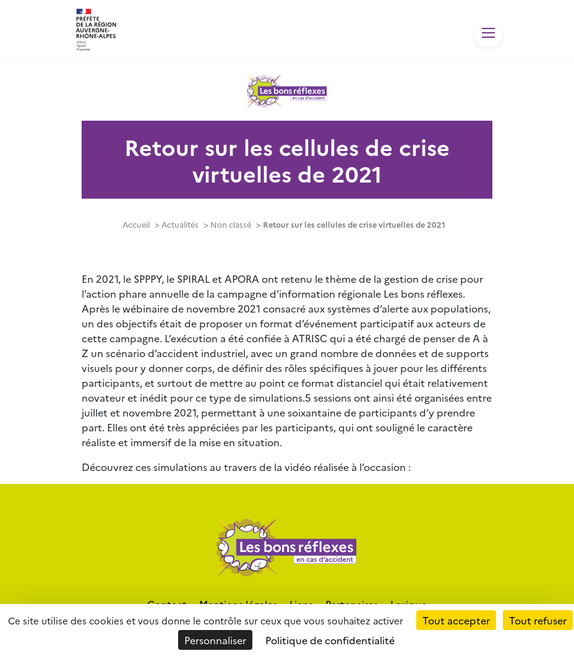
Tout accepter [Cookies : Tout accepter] (456, 620)
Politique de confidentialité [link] (330, 640)
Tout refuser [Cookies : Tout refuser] (538, 620)
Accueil (136, 224)
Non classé (230, 224)
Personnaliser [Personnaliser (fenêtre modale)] (215, 640)
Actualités (180, 224)
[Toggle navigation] (488, 33)
